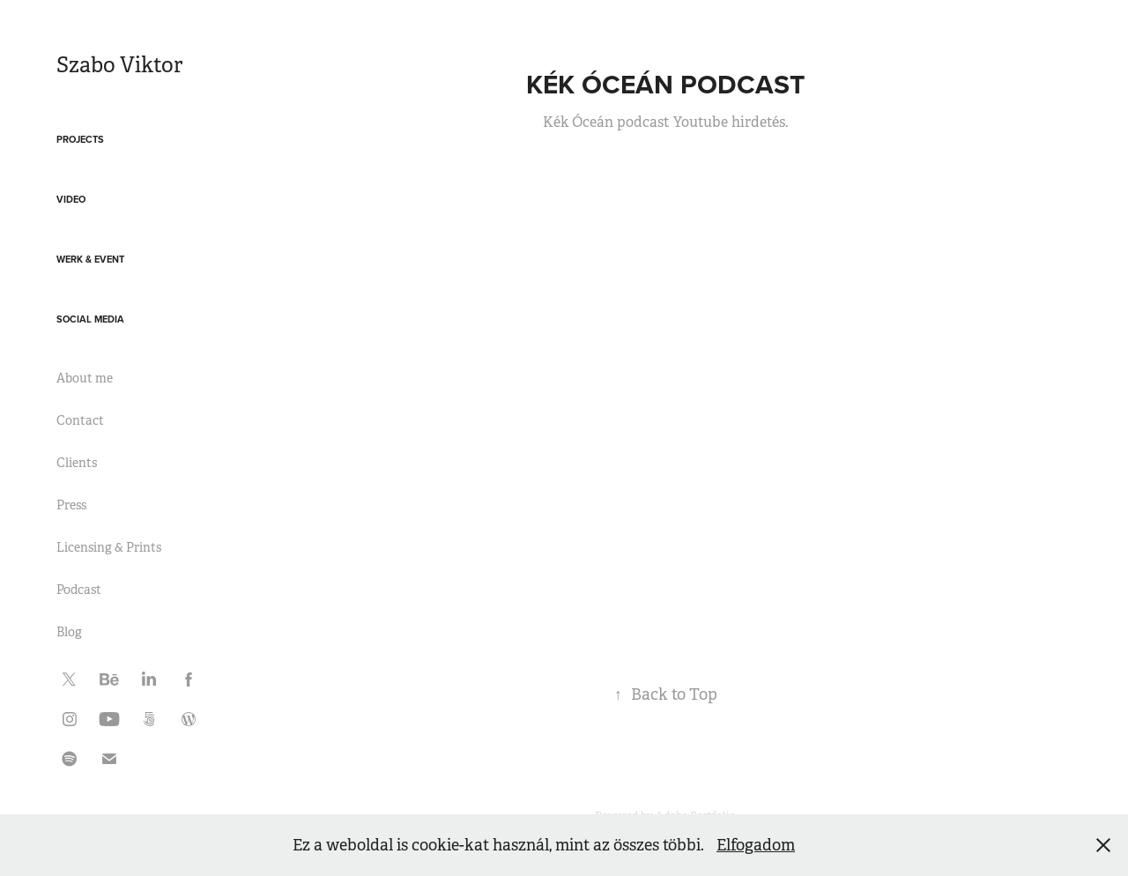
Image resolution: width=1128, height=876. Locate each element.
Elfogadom (755, 845)
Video (70, 199)
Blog (69, 632)
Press (71, 505)
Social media (90, 319)
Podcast (78, 590)
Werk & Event (90, 259)
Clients (76, 463)
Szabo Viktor (119, 65)
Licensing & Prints (108, 547)
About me (84, 378)
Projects (80, 139)
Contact (80, 420)
